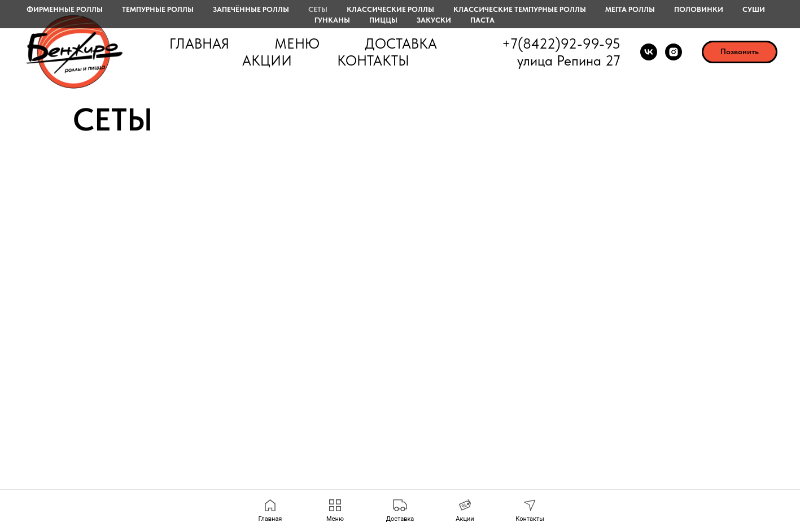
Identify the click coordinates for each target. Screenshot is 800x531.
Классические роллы (390, 9)
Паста (482, 20)
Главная (199, 43)
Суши (753, 9)
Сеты (317, 9)
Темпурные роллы (158, 9)
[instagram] (673, 51)
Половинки (698, 9)
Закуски (434, 20)
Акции (267, 60)
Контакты (373, 60)
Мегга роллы (630, 9)
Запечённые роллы (251, 9)
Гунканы (332, 20)
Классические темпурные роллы (519, 9)
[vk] (648, 51)
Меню (297, 43)
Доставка (401, 43)
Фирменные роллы (65, 9)
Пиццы (383, 20)
